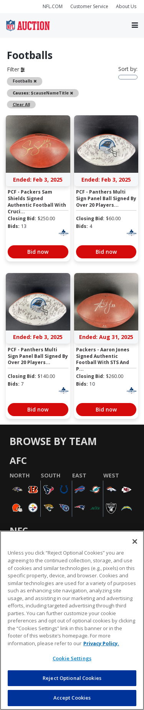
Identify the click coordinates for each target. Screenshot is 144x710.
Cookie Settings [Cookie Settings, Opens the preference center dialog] (72, 658)
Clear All (21, 104)
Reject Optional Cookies (72, 678)
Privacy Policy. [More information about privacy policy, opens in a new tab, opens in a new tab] (101, 643)
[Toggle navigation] (134, 25)
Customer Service (89, 6)
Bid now (37, 251)
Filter (16, 69)
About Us (126, 6)
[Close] (134, 541)
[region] (72, 620)
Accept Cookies (72, 697)
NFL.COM (53, 6)
